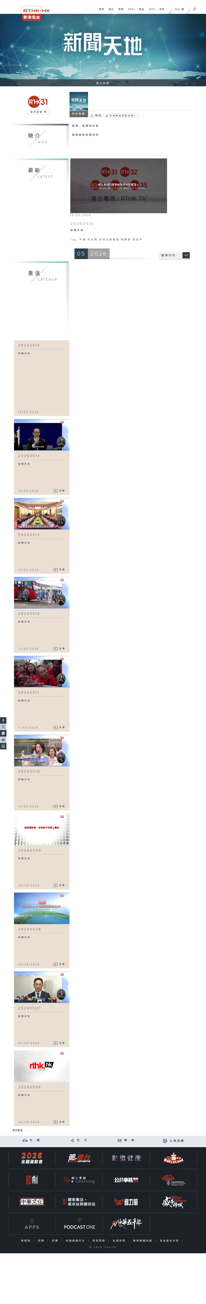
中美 (82, 239)
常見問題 (100, 1240)
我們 (160, 11)
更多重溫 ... (18, 1130)
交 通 (35, 1140)
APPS (150, 11)
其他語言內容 (170, 1240)
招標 (56, 1240)
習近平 (137, 239)
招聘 (42, 1240)
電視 (100, 11)
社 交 (82, 1140)
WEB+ (130, 11)
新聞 (119, 11)
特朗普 (126, 239)
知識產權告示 (76, 1240)
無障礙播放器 (143, 1240)
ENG (177, 9)
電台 (110, 11)
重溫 (140, 11)
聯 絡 (129, 1140)
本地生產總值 (109, 239)
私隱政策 (120, 1240)
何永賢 (93, 239)
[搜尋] (194, 8)
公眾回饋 (177, 1140)
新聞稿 (26, 1240)
